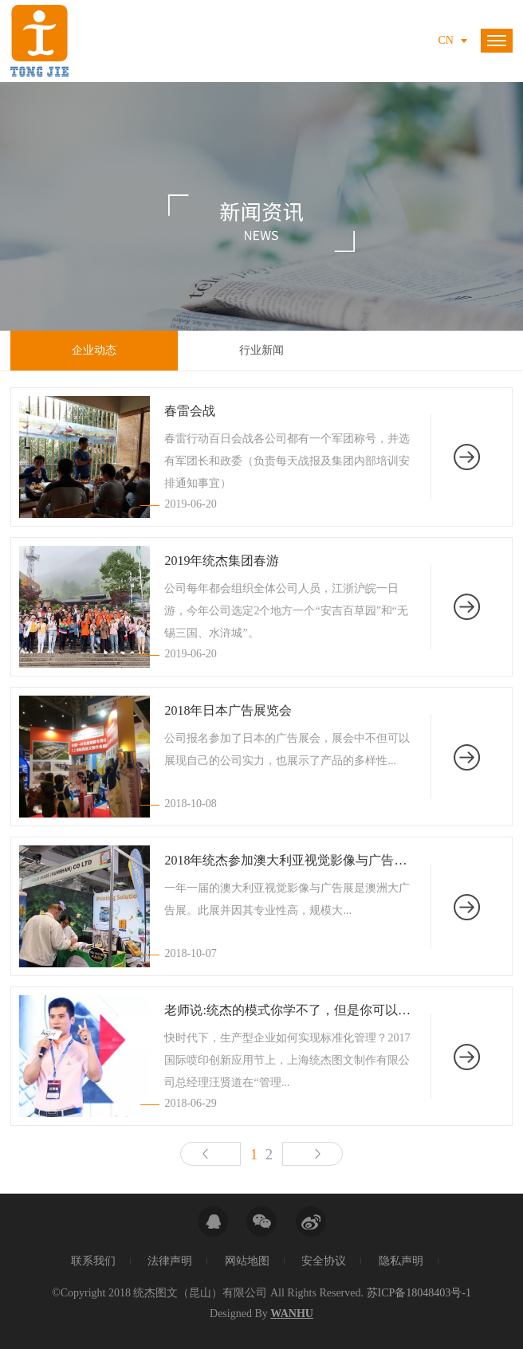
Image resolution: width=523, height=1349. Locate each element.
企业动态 (94, 350)
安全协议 (323, 1261)
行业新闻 (261, 350)
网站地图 (247, 1261)
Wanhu (291, 1314)
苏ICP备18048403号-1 (419, 1293)
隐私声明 (401, 1261)
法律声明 (169, 1261)
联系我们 (93, 1261)
